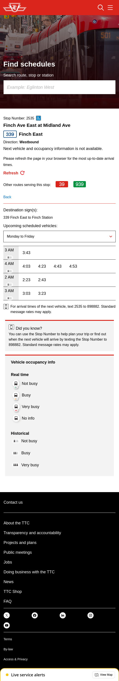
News (9, 582)
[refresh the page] (14, 173)
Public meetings (18, 552)
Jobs (8, 562)
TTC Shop (13, 591)
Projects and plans (20, 542)
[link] (7, 615)
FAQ (8, 601)
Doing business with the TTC (29, 572)
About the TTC (17, 523)
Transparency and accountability (32, 533)
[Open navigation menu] (110, 8)
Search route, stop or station (28, 75)
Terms (8, 639)
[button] (103, 674)
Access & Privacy (16, 659)
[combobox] (59, 87)
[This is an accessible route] (38, 118)
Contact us (13, 502)
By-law (8, 649)
